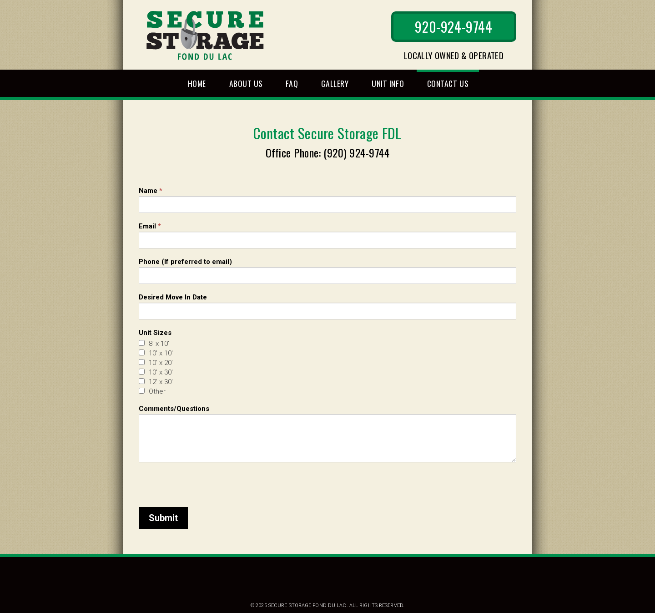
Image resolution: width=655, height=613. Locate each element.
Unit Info (388, 83)
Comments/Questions (174, 409)
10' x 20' (156, 363)
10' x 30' (156, 372)
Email (150, 226)
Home (197, 83)
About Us (246, 83)
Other (152, 391)
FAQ (292, 83)
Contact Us (448, 83)
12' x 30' (156, 382)
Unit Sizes (155, 333)
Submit (163, 517)
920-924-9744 (453, 26)
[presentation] (208, 480)
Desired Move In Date (173, 297)
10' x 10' (156, 353)
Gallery (335, 83)
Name (150, 191)
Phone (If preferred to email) (185, 262)
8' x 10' (154, 343)
